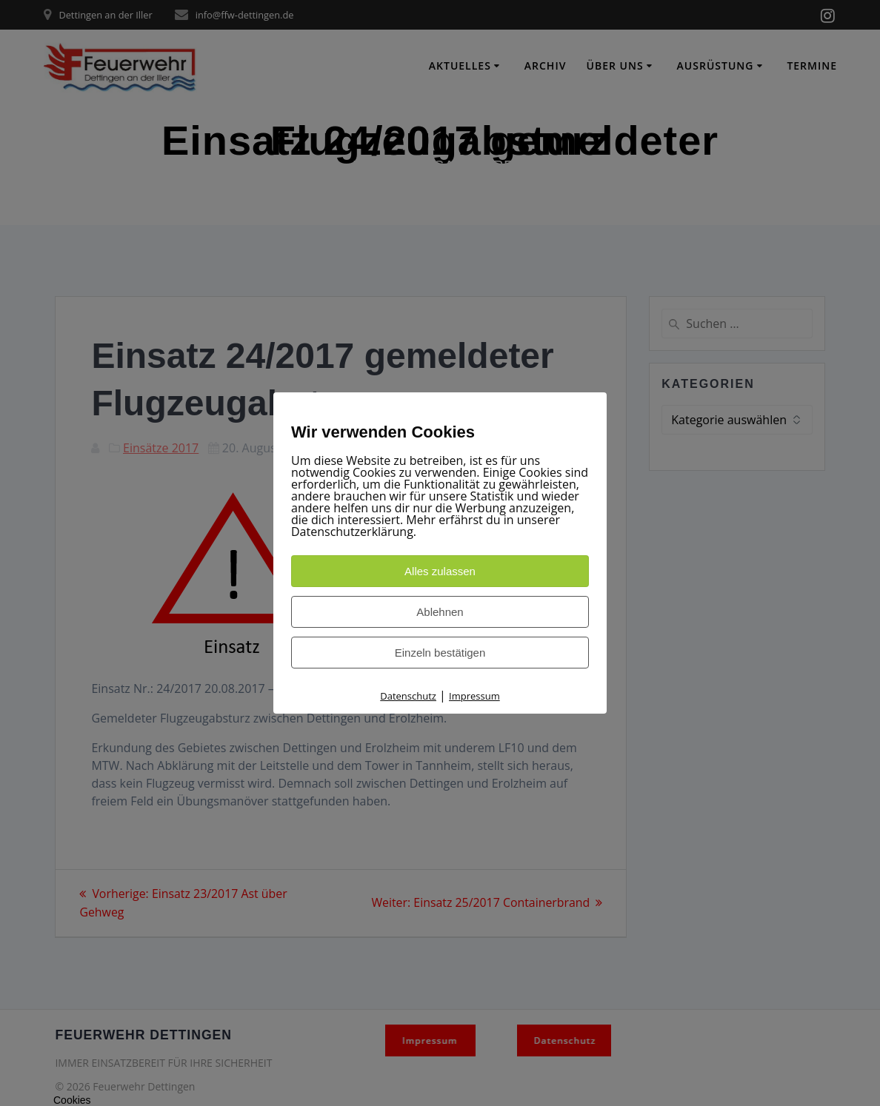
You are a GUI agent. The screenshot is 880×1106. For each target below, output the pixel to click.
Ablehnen (439, 612)
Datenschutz (408, 696)
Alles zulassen (440, 571)
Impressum (474, 696)
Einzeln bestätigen (440, 652)
